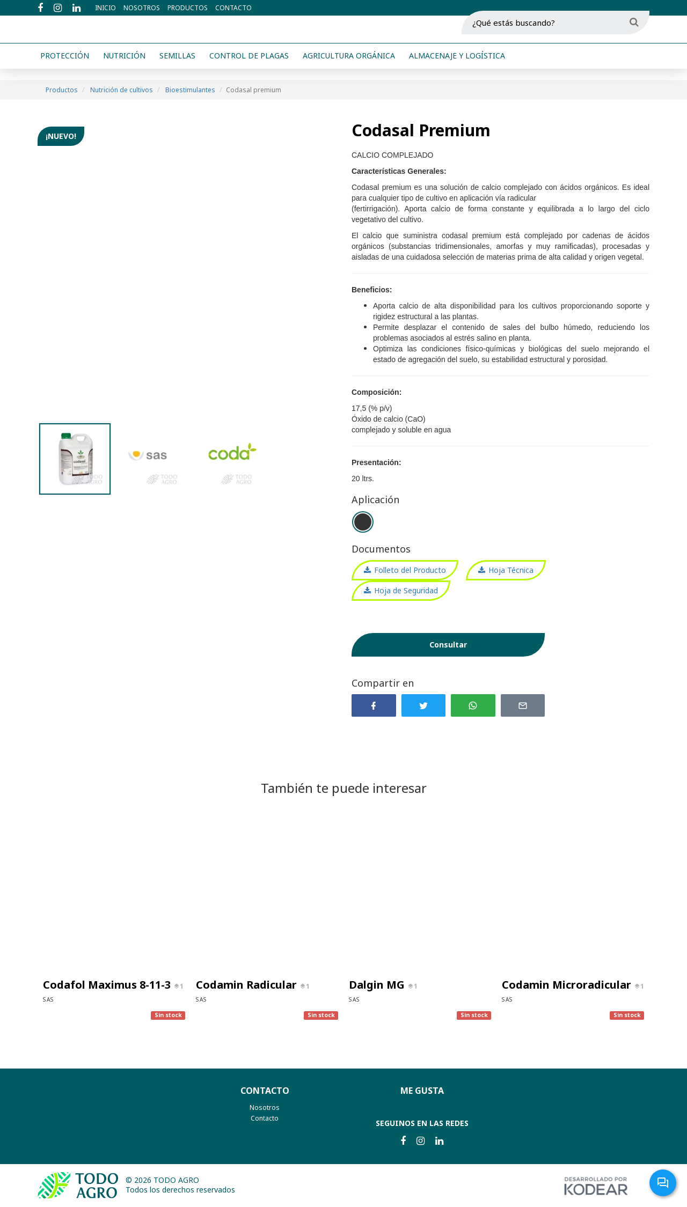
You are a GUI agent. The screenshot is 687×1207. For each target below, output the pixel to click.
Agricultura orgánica (349, 69)
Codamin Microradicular (568, 984)
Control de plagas (249, 69)
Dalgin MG (378, 984)
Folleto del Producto (410, 570)
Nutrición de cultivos (121, 89)
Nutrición (124, 69)
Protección (64, 69)
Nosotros (141, 7)
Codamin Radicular (247, 984)
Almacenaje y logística (457, 69)
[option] (186, 270)
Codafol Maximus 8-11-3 (108, 984)
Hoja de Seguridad (406, 590)
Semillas (177, 69)
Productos (187, 7)
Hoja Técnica (510, 570)
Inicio (105, 7)
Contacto (233, 7)
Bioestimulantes (190, 89)
